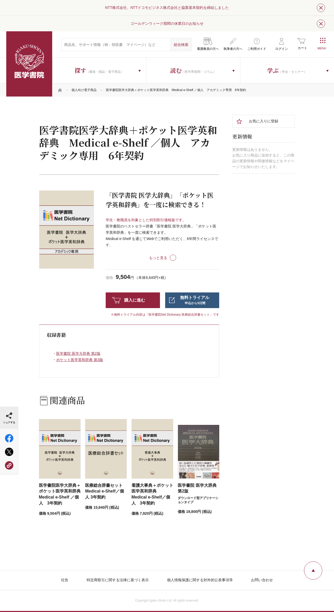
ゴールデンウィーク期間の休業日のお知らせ (167, 23)
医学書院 (29, 64)
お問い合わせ (262, 580)
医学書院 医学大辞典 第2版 (78, 353)
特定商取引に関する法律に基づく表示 (118, 580)
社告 (64, 580)
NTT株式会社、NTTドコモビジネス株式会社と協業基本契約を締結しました (167, 7)
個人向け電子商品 (84, 90)
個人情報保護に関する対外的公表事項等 (200, 580)
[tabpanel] (66, 229)
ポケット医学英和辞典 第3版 (79, 360)
